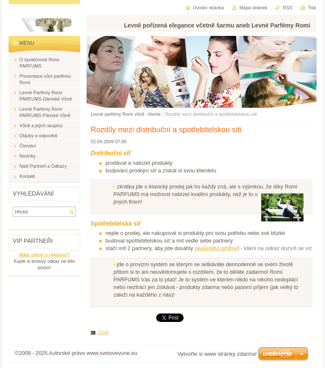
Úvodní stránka (208, 7)
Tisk (312, 7)
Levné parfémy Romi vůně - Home (126, 114)
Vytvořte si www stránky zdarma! (217, 354)
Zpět (103, 332)
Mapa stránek (253, 7)
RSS (287, 7)
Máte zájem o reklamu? (44, 254)
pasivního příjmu (216, 248)
